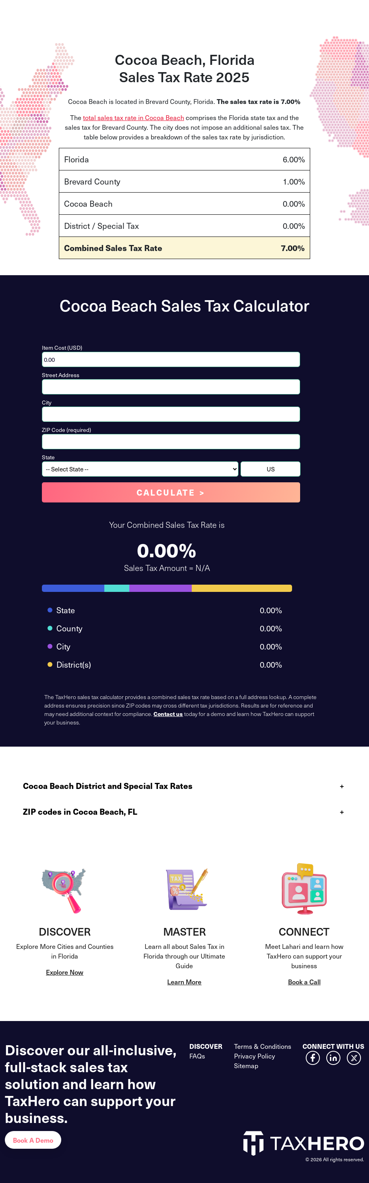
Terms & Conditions (262, 1046)
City (47, 402)
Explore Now (64, 972)
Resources (266, 13)
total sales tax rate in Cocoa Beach (133, 117)
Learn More (184, 981)
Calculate (166, 492)
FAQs (197, 1056)
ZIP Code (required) (66, 429)
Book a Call (304, 981)
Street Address (60, 375)
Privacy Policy (254, 1056)
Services (110, 13)
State (48, 457)
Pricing (184, 13)
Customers (221, 13)
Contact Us (320, 13)
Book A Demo (33, 1139)
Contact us (168, 714)
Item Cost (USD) (62, 347)
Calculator (148, 13)
